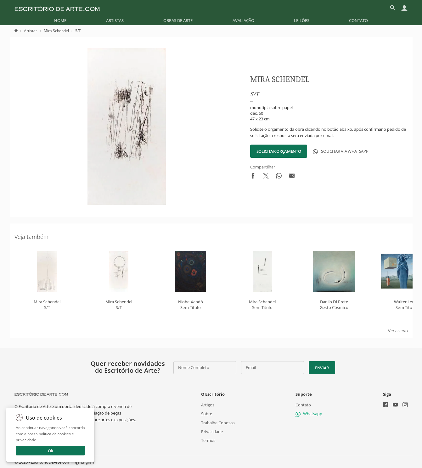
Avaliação (243, 20)
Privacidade (212, 431)
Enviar (322, 368)
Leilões (301, 20)
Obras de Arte (178, 20)
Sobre (206, 413)
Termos (208, 440)
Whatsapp (308, 413)
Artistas (115, 20)
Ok (50, 451)
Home (60, 20)
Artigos (207, 405)
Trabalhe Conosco (218, 422)
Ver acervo (398, 330)
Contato (358, 20)
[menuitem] (60, 20)
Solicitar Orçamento (278, 151)
